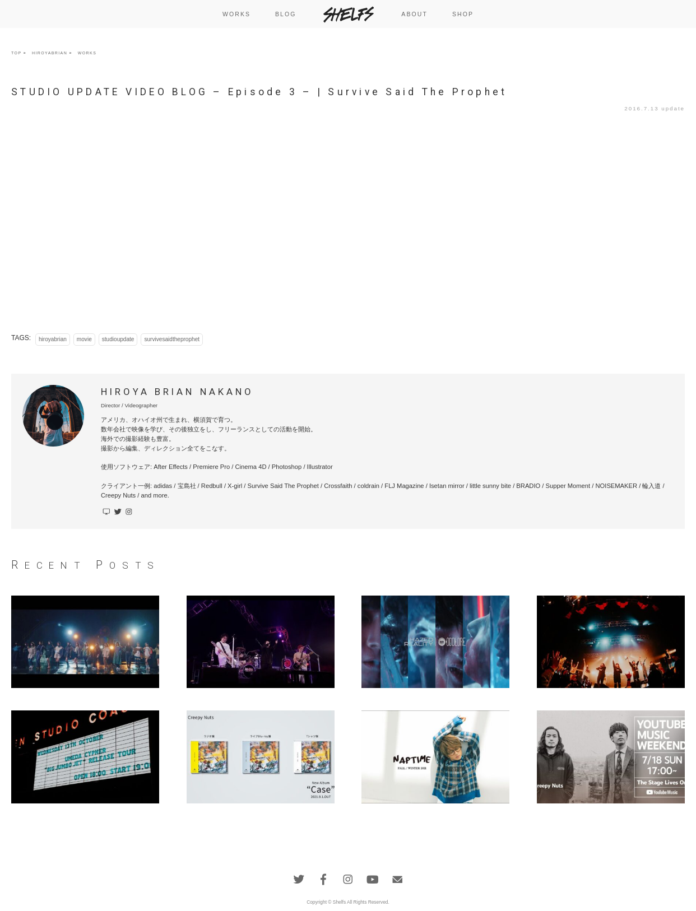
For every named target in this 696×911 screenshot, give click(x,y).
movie (84, 339)
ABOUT (414, 14)
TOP (16, 53)
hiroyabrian (53, 339)
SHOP (463, 14)
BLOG (285, 14)
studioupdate (118, 339)
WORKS (236, 14)
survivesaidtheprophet (171, 339)
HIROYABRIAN (49, 53)
